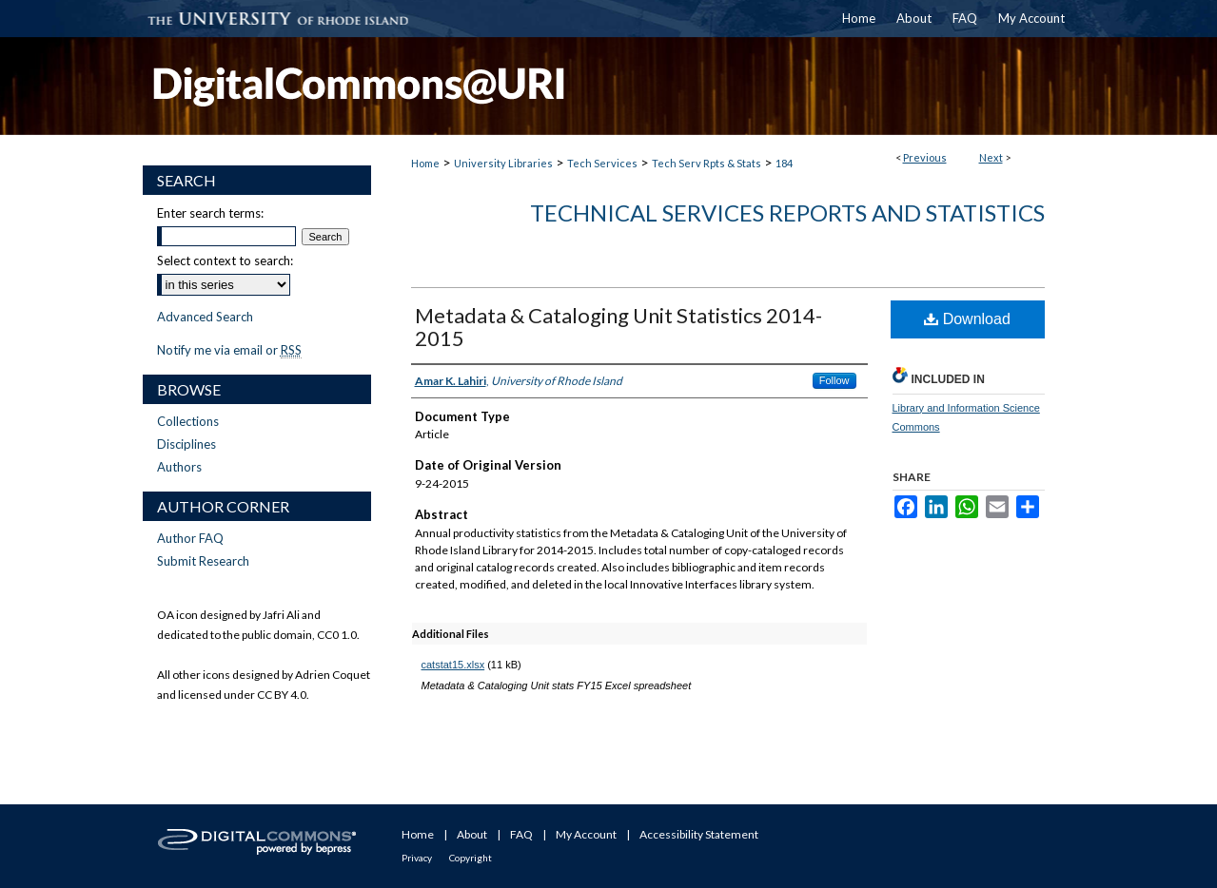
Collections (188, 421)
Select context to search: (225, 260)
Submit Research (203, 561)
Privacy (417, 857)
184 (784, 163)
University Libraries (503, 163)
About (472, 834)
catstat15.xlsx (453, 664)
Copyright (470, 857)
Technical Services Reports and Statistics (787, 212)
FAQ (521, 834)
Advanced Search (205, 316)
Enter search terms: (210, 213)
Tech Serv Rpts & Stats (706, 163)
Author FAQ (190, 538)
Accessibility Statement (698, 834)
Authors (179, 466)
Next (991, 157)
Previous (925, 157)
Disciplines (186, 444)
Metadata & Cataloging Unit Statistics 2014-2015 (618, 326)
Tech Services (602, 163)
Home (425, 163)
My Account (586, 834)
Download (967, 319)
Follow (834, 380)
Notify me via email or (229, 349)
